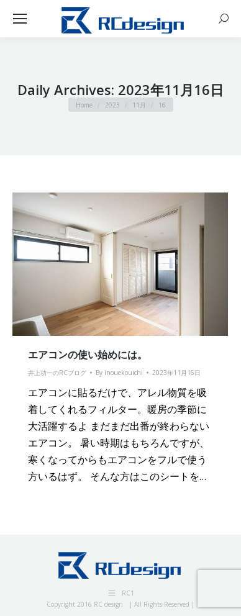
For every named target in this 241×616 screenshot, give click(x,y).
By (119, 372)
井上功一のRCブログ (57, 372)
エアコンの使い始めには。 (87, 354)
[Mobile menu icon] (19, 18)
